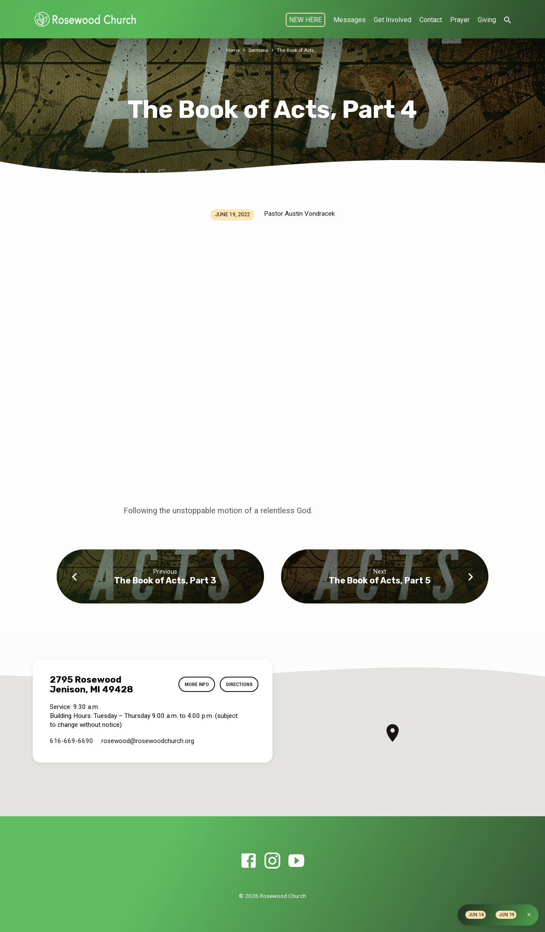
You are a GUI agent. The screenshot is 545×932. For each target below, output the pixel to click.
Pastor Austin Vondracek (299, 213)
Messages (349, 20)
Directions (237, 685)
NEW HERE (305, 20)
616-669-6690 (71, 741)
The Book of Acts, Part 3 (165, 580)
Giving (487, 20)
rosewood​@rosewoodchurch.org (147, 741)
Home (229, 50)
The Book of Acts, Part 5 (379, 580)
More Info (190, 685)
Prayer (460, 20)
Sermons (256, 50)
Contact (430, 20)
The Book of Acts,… (299, 50)
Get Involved (392, 20)
